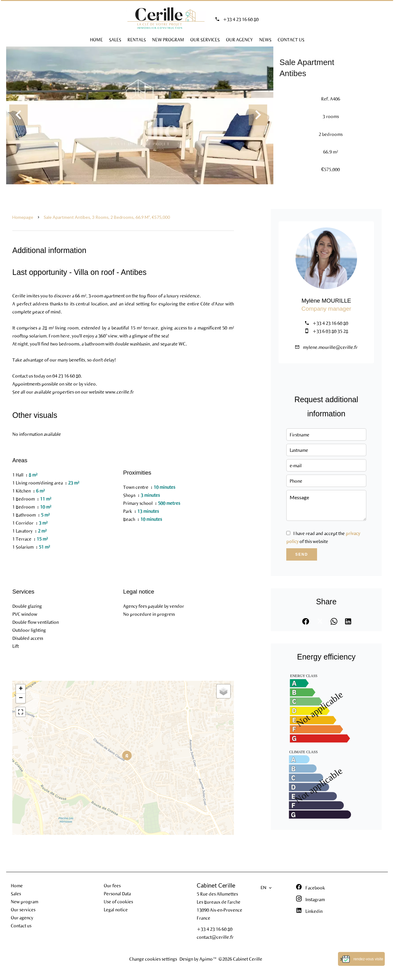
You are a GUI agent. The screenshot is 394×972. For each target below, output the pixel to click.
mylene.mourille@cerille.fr (330, 347)
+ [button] (21, 689)
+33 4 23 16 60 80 (241, 19)
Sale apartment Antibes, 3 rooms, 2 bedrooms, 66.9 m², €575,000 (107, 217)
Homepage (22, 217)
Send (301, 554)
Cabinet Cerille (216, 885)
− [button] (21, 698)
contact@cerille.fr (215, 937)
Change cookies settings (153, 959)
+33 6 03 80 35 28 (330, 331)
